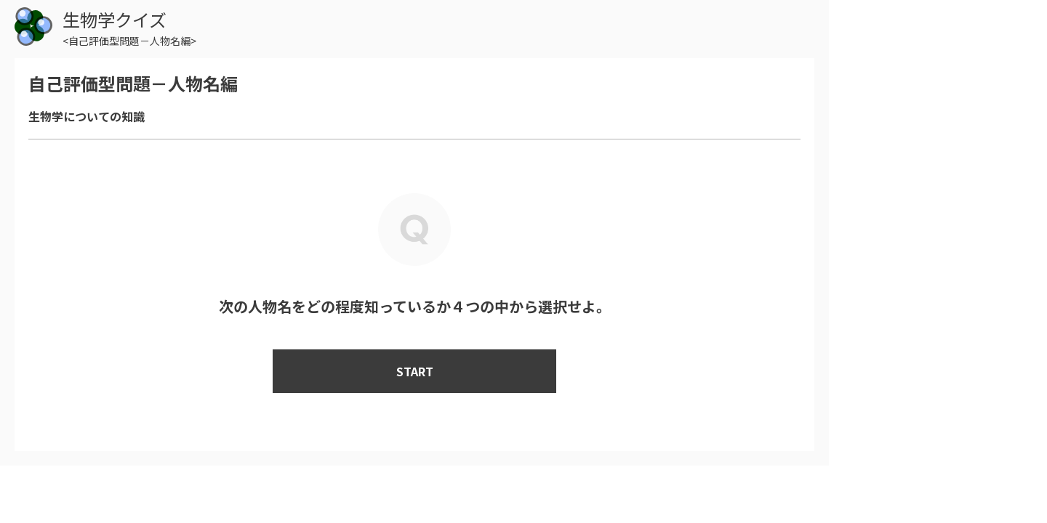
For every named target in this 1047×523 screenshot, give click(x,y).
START (414, 371)
